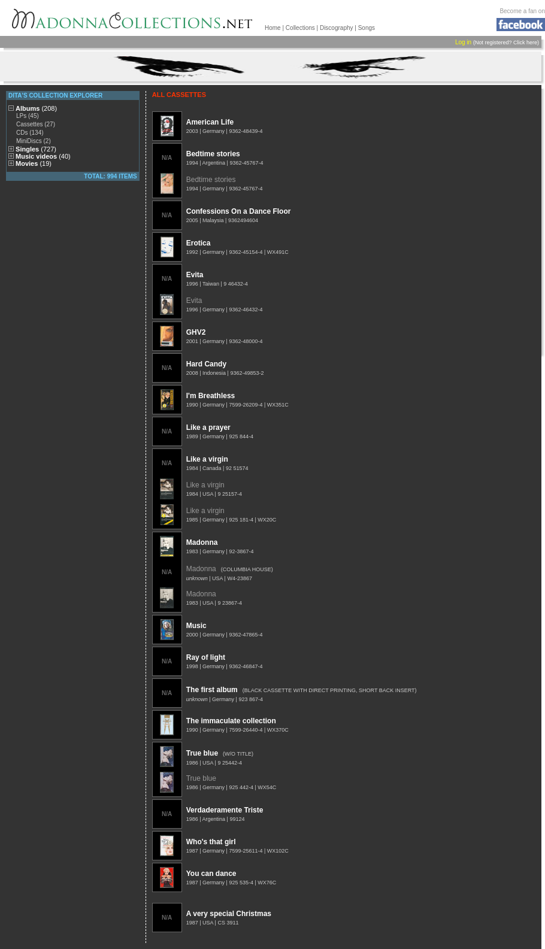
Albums (36, 108)
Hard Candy (206, 364)
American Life (210, 122)
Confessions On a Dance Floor (238, 211)
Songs (366, 28)
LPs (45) (27, 116)
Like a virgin (207, 459)
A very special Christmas (228, 913)
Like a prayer (208, 427)
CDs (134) (30, 132)
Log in (463, 42)
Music (196, 625)
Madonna (202, 542)
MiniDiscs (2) (33, 141)
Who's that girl (211, 842)
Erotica (198, 243)
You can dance (211, 873)
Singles (36, 149)
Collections (300, 28)
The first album (212, 690)
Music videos (43, 156)
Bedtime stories (213, 154)
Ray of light (205, 657)
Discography (336, 28)
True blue (202, 753)
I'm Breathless (210, 396)
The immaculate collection (231, 721)
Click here (525, 43)
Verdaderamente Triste (225, 810)
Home (273, 28)
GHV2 (196, 332)
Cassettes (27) (35, 124)
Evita (195, 275)
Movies (34, 163)
